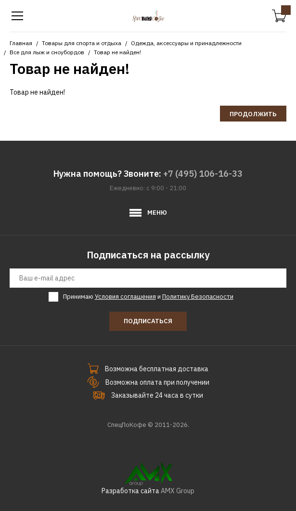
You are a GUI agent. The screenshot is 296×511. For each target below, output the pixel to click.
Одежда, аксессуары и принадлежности (186, 43)
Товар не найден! (117, 52)
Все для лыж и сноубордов (47, 52)
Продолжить (253, 114)
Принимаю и (148, 297)
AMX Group (177, 491)
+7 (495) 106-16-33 (203, 173)
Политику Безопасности (197, 296)
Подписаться (148, 321)
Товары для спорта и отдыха (81, 43)
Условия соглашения (125, 296)
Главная (21, 43)
